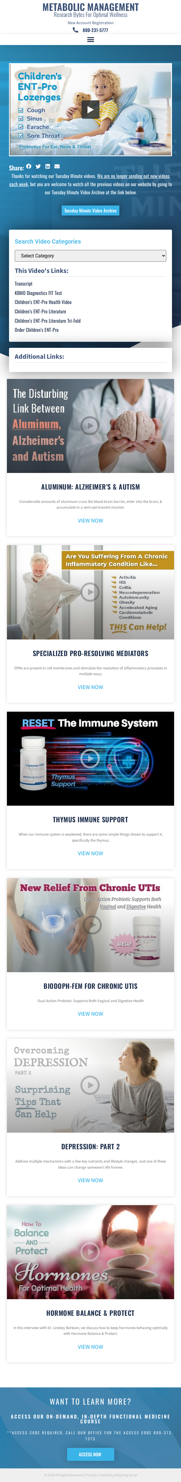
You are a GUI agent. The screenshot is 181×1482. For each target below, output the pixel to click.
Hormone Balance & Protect (90, 1313)
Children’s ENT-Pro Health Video (43, 302)
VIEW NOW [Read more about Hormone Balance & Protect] (90, 1347)
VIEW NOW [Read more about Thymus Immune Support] (90, 853)
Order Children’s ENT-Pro (37, 329)
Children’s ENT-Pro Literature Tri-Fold (48, 320)
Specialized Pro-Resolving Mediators (91, 653)
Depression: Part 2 (90, 1146)
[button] (90, 39)
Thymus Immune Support (90, 819)
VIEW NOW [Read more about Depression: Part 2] (90, 1180)
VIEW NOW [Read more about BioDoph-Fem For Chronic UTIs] (90, 1014)
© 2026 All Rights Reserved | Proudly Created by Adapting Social (90, 1475)
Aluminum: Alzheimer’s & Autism (90, 486)
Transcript (23, 283)
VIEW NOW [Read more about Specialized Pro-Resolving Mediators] (90, 687)
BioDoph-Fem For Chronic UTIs (90, 986)
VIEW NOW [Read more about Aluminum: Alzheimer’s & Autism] (90, 521)
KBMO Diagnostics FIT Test (38, 292)
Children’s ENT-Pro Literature (40, 311)
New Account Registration (91, 23)
